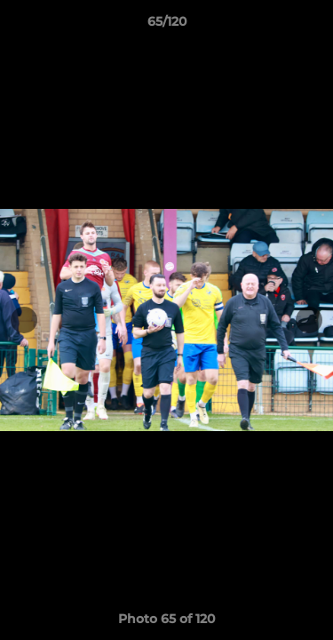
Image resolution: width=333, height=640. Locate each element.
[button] (311, 26)
